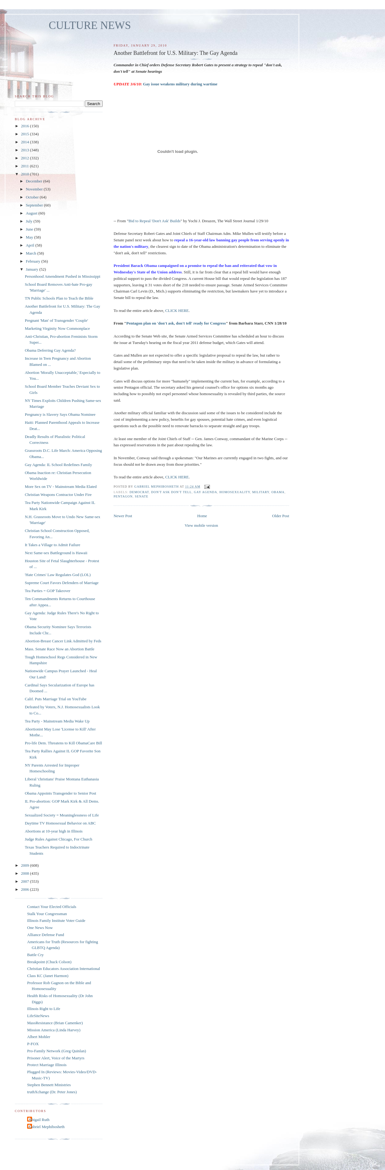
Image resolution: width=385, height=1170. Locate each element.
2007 (25, 881)
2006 (25, 889)
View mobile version (201, 525)
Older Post (280, 515)
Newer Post (122, 515)
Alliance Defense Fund (45, 934)
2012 (25, 158)
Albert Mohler (38, 1036)
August (32, 213)
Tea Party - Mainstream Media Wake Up (57, 721)
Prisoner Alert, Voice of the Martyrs (55, 1058)
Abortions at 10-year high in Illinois (53, 831)
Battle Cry (35, 954)
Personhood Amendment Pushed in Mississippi (62, 276)
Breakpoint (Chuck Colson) (49, 961)
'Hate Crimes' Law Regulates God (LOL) (58, 574)
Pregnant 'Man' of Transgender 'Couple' (56, 320)
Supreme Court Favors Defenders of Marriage (61, 582)
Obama (278, 492)
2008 (25, 873)
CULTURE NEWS (90, 25)
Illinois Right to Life (43, 1008)
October (33, 197)
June (30, 229)
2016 (25, 126)
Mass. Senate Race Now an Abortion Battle (59, 649)
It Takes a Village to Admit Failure (52, 544)
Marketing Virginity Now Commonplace (57, 328)
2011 (25, 166)
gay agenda (205, 492)
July (30, 221)
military (260, 492)
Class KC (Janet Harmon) (47, 975)
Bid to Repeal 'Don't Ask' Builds (154, 221)
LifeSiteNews (38, 1015)
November (35, 189)
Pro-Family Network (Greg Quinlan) (56, 1051)
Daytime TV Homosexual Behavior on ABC (60, 823)
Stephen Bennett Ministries (49, 1084)
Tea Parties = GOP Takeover (47, 590)
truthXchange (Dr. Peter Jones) (52, 1092)
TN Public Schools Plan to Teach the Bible (59, 298)
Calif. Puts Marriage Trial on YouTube (55, 699)
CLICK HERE (177, 310)
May (30, 237)
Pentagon (123, 496)
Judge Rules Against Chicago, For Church (58, 839)
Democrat (139, 492)
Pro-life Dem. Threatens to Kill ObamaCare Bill (63, 743)
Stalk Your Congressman (47, 913)
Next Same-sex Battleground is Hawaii (56, 552)
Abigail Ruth (39, 1119)
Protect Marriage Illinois (47, 1064)
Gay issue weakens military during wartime (180, 84)
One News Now (40, 927)
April (30, 245)
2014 (25, 142)
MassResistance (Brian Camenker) (55, 1023)
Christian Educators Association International (63, 968)
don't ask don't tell (171, 492)
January (32, 269)
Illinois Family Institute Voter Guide (56, 920)
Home (202, 515)
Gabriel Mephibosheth (47, 1126)
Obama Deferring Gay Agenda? (50, 350)
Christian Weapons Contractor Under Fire (58, 494)
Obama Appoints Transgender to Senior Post (60, 793)
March (31, 253)
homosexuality (234, 492)
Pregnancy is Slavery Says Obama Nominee (60, 414)
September (35, 205)
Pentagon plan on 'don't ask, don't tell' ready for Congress (176, 323)
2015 (25, 134)
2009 (25, 865)
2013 (25, 150)
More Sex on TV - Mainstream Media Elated (60, 486)
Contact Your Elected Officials (51, 906)
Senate (141, 496)
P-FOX (33, 1043)
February (33, 261)
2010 (25, 174)
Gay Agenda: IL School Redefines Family (58, 464)
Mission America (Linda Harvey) (53, 1030)
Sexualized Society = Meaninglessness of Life (62, 815)
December (34, 181)
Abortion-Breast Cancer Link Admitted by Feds (63, 641)
